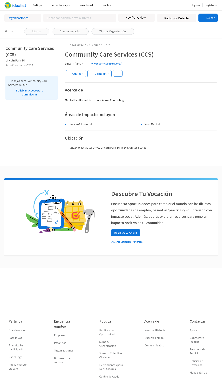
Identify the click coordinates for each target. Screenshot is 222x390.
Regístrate (211, 5)
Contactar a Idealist (197, 340)
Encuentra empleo (62, 5)
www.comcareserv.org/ (106, 63)
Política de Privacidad (196, 363)
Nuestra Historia (154, 330)
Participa (38, 5)
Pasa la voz (15, 338)
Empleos (59, 335)
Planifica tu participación (17, 347)
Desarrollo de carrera (62, 360)
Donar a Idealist (154, 346)
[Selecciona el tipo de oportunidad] (22, 18)
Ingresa (196, 5)
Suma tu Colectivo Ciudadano (110, 355)
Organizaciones (63, 351)
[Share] (99, 73)
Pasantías (60, 343)
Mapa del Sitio (198, 373)
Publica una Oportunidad (107, 332)
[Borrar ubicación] (149, 17)
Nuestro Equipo (154, 338)
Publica (108, 5)
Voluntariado (88, 5)
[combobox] (79, 18)
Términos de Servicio (197, 351)
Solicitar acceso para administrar (29, 93)
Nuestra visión (17, 330)
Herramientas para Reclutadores (111, 367)
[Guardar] (76, 73)
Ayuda (193, 330)
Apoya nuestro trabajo (18, 367)
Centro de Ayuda (109, 377)
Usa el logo (15, 357)
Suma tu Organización (107, 344)
